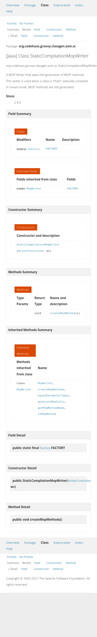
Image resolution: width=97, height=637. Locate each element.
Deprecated (61, 5)
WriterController (31, 251)
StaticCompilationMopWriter (38, 244)
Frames (12, 23)
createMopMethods (63, 313)
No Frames (26, 23)
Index (79, 5)
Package (30, 5)
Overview (12, 5)
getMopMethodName (51, 408)
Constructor (54, 29)
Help (9, 11)
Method (71, 29)
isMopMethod (47, 414)
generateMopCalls (51, 401)
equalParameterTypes (53, 395)
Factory (34, 149)
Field (37, 29)
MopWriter (33, 188)
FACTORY (51, 149)
